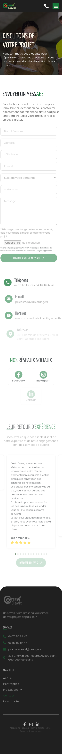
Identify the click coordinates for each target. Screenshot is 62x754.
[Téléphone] (11, 282)
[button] (56, 6)
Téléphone (25, 280)
